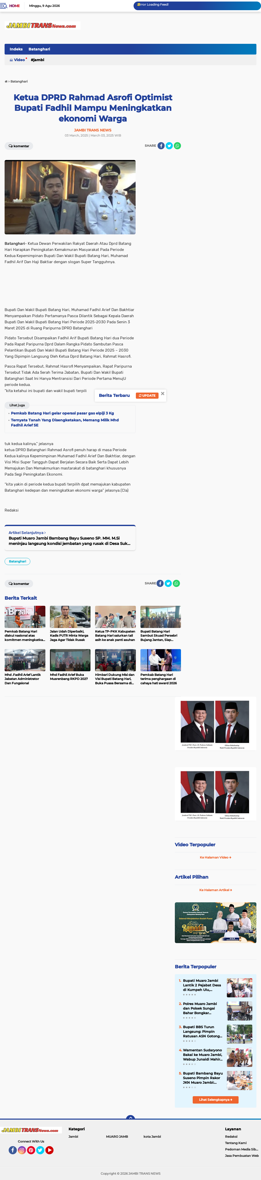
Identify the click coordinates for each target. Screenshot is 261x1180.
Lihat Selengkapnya (215, 1100)
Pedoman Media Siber (242, 1149)
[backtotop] (130, 1119)
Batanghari (39, 49)
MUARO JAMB (117, 1136)
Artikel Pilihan (191, 877)
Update (147, 395)
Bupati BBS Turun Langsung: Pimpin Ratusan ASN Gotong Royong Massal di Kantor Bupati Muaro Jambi (201, 1032)
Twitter (42, 1152)
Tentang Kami (235, 1143)
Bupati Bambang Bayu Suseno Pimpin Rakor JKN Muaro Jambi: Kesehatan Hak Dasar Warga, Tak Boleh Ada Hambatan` (203, 1078)
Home (14, 6)
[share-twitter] (169, 145)
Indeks (16, 49)
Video (19, 60)
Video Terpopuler (195, 845)
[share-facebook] (161, 145)
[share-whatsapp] (177, 145)
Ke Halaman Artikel (215, 890)
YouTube (53, 1152)
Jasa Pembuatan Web (242, 1156)
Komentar (19, 145)
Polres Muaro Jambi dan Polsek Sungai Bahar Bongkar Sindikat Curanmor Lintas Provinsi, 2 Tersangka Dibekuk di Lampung (201, 1008)
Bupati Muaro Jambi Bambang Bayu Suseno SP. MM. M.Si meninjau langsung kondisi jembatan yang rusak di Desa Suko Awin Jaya (69, 541)
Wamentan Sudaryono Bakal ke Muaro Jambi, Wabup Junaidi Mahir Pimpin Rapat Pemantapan (202, 1055)
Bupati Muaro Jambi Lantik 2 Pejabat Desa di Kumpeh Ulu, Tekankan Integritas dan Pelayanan (202, 985)
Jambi (38, 60)
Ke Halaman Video (215, 857)
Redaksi (231, 1136)
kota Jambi (152, 1136)
